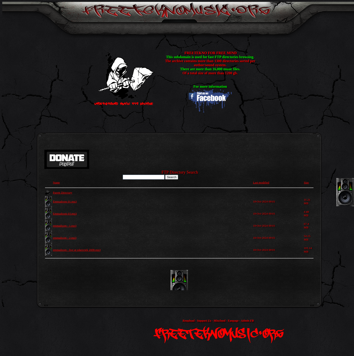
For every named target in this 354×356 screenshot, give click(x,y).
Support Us (204, 320)
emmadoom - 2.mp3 (64, 237)
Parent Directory (62, 192)
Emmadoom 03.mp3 (65, 213)
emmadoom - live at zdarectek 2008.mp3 (77, 250)
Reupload (188, 320)
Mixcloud (219, 320)
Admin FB (247, 320)
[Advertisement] (179, 280)
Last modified (261, 182)
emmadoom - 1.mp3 (64, 225)
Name (56, 182)
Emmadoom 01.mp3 (65, 201)
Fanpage (233, 320)
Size (306, 182)
